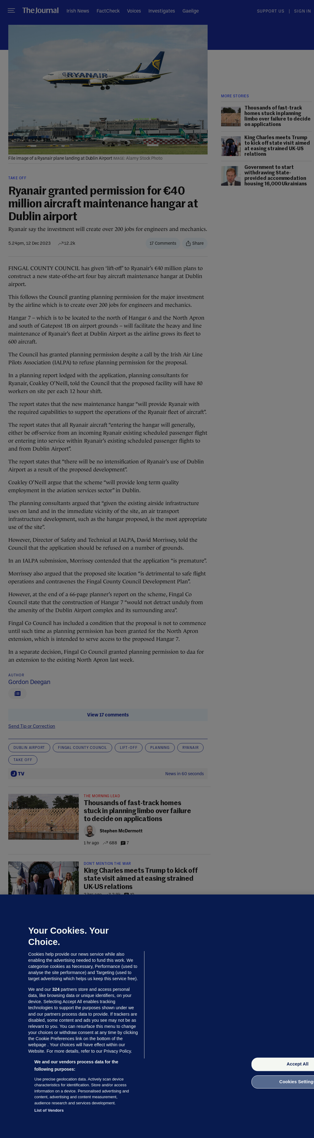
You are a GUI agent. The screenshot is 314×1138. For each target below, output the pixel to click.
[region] (157, 1016)
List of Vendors (49, 1110)
